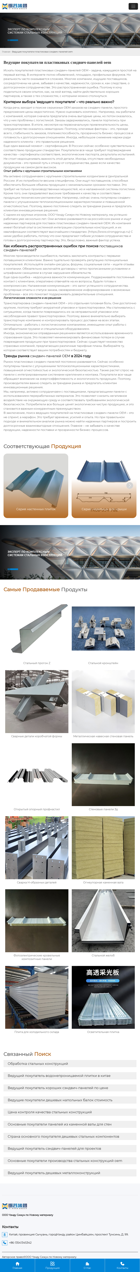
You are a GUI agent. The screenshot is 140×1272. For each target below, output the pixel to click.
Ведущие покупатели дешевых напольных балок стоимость (60, 1100)
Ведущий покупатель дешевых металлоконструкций (54, 1173)
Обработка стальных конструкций (38, 1064)
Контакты (122, 1265)
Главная (6, 51)
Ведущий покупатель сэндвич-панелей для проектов (54, 1149)
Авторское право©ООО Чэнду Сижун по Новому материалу (39, 1256)
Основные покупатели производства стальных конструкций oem (65, 1161)
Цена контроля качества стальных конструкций (50, 1112)
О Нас (87, 1265)
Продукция (52, 1265)
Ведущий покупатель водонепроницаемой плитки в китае (59, 1076)
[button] (129, 485)
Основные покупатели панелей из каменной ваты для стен (60, 1124)
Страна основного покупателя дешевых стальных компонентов (63, 1137)
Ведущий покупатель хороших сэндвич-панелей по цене (58, 1088)
